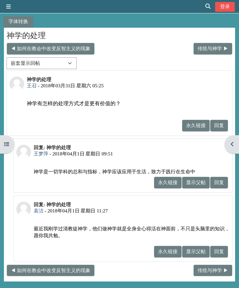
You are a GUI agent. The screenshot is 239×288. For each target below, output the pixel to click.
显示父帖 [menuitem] (196, 182)
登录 (225, 6)
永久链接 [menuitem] (196, 125)
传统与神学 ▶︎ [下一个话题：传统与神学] (213, 48)
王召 (32, 85)
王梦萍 (41, 153)
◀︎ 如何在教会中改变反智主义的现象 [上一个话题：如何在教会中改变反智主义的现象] (50, 48)
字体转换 (18, 21)
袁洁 (38, 210)
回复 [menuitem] (219, 125)
